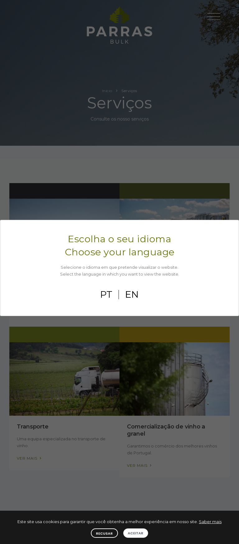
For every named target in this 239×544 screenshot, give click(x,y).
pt (106, 294)
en (132, 294)
